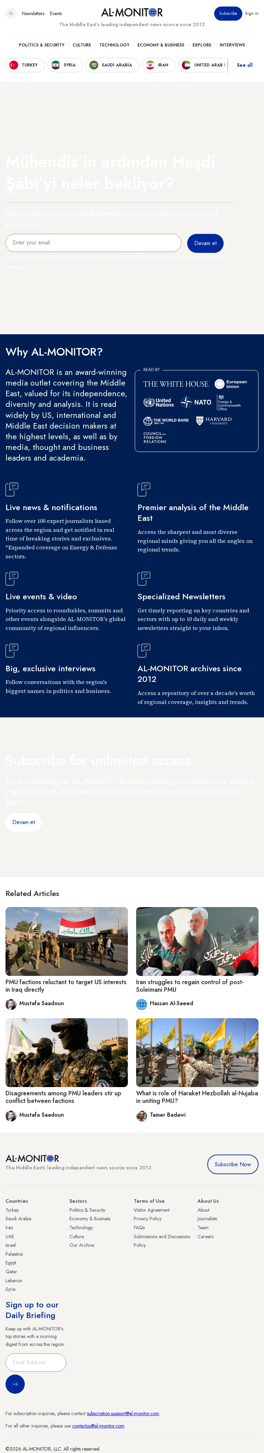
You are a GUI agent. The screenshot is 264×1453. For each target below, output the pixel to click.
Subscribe (228, 13)
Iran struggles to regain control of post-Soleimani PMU (190, 986)
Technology (114, 45)
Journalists (207, 1218)
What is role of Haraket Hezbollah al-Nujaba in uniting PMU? (197, 1097)
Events (56, 13)
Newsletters (33, 13)
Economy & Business (161, 45)
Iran (9, 1227)
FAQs (139, 1227)
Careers (205, 1236)
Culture (82, 45)
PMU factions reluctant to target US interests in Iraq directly (66, 986)
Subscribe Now (233, 1164)
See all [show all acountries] (245, 65)
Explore (201, 45)
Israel (11, 1245)
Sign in (251, 13)
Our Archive (81, 1245)
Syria (10, 1289)
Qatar (11, 1271)
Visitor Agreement (151, 1210)
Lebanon (14, 1280)
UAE (10, 1236)
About (203, 1210)
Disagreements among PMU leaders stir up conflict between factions (63, 1097)
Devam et (23, 822)
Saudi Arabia (18, 1218)
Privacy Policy (148, 1218)
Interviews (232, 45)
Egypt (11, 1262)
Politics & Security (41, 45)
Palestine (14, 1254)
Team (203, 1227)
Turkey (12, 1210)
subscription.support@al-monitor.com (123, 1413)
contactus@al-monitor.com (98, 1425)
